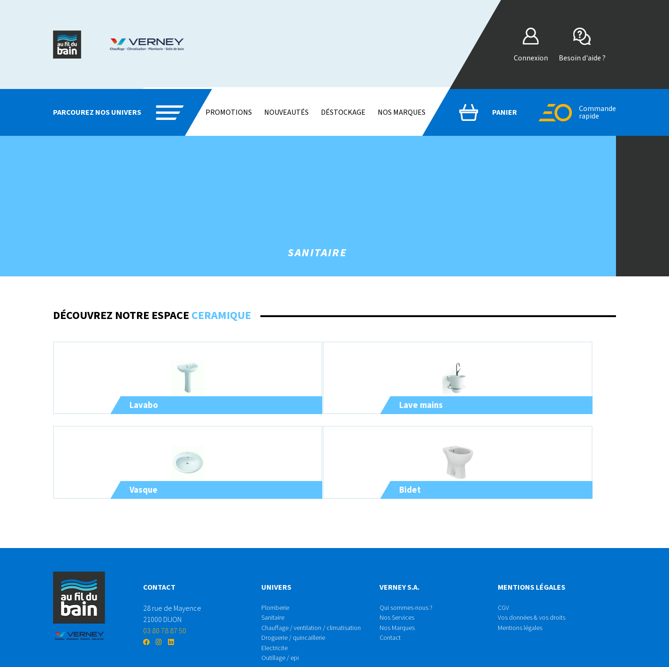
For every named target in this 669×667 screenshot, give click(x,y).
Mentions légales (523, 604)
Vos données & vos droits (535, 593)
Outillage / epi (283, 638)
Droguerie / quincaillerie (298, 615)
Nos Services (399, 593)
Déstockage (343, 112)
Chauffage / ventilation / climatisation (318, 604)
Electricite (277, 627)
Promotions (228, 112)
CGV (504, 582)
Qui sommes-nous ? (409, 582)
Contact (392, 615)
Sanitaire (275, 593)
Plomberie (277, 582)
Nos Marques (399, 604)
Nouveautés (286, 112)
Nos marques (402, 112)
